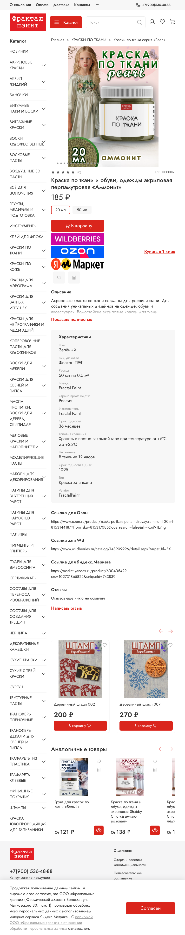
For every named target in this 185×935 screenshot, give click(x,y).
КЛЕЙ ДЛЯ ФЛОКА (27, 237)
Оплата (42, 4)
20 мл (60, 210)
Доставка (61, 4)
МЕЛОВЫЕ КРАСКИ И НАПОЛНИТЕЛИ (24, 441)
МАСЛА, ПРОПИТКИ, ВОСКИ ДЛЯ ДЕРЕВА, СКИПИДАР (21, 413)
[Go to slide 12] (94, 163)
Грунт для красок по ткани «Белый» (76, 799)
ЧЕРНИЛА (18, 633)
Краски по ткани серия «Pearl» (139, 40)
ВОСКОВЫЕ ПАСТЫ (20, 157)
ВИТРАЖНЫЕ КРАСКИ (21, 124)
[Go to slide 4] (67, 163)
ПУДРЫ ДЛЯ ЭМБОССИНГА (22, 564)
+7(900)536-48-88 (153, 4)
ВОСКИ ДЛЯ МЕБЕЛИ (21, 366)
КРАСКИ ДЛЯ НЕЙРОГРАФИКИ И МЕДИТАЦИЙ (27, 324)
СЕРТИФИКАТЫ (23, 578)
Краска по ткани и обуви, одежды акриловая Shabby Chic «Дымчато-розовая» (127, 806)
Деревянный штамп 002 (74, 704)
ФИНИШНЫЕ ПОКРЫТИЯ (21, 794)
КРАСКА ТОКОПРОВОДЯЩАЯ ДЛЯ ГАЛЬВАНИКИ (28, 824)
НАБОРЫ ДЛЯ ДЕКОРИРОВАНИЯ (24, 476)
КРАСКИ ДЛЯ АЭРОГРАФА (21, 283)
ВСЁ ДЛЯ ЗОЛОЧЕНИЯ (21, 190)
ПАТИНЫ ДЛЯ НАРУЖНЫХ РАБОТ (22, 518)
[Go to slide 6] (74, 163)
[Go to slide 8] (81, 163)
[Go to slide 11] (91, 163)
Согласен (150, 908)
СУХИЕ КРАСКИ (23, 660)
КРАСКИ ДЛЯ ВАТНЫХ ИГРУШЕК (21, 302)
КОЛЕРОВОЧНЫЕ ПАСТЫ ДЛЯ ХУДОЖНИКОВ (25, 346)
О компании (20, 4)
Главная (57, 40)
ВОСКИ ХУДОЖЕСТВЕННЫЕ (24, 141)
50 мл (82, 210)
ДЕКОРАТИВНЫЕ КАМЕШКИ (24, 646)
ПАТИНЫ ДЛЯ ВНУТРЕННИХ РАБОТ (22, 496)
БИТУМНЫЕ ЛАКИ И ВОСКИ (24, 108)
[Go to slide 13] (98, 163)
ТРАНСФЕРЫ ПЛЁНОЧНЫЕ (21, 717)
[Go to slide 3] (64, 163)
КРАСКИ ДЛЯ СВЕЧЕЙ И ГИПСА (21, 385)
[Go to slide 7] (78, 163)
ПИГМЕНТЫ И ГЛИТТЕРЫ (21, 548)
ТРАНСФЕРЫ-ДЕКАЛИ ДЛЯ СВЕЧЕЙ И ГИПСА (22, 739)
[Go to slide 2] (61, 163)
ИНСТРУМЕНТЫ (23, 226)
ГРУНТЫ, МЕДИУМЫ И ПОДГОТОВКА (22, 209)
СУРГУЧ (16, 687)
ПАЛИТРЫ (18, 534)
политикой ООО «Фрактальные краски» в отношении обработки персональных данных (51, 922)
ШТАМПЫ (18, 807)
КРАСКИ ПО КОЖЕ (20, 266)
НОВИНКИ (19, 51)
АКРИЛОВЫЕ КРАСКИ (21, 65)
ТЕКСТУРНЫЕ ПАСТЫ (21, 700)
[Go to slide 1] (57, 163)
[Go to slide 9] (84, 163)
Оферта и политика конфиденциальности (130, 858)
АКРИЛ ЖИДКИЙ (18, 81)
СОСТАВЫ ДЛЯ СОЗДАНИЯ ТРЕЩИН (23, 616)
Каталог (66, 22)
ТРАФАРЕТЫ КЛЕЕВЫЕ (20, 777)
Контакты (82, 4)
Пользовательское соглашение (128, 872)
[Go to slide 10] (88, 163)
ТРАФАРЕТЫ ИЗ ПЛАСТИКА (23, 761)
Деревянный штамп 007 (139, 704)
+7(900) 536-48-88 (31, 867)
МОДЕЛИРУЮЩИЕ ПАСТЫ (27, 460)
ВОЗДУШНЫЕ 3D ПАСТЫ (25, 174)
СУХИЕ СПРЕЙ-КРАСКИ (23, 673)
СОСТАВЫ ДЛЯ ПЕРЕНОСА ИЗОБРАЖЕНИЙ (24, 594)
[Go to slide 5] (71, 163)
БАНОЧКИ (19, 95)
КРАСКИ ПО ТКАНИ (89, 40)
